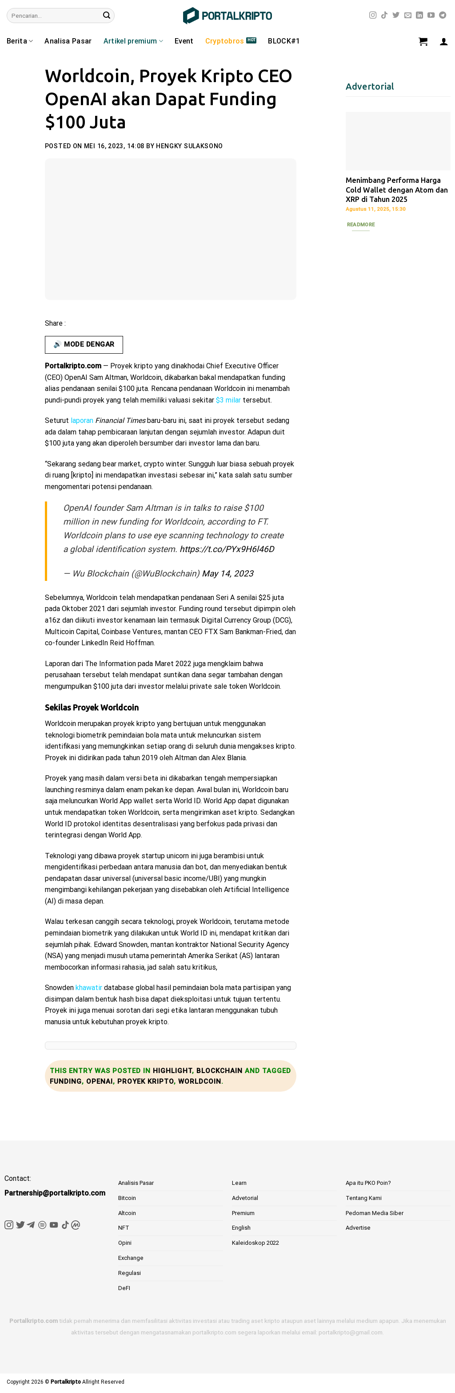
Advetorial (245, 1198)
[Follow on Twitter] (395, 16)
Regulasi (129, 1273)
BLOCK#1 (284, 41)
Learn (239, 1183)
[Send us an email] (407, 16)
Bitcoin (127, 1198)
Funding (66, 1081)
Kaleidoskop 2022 (255, 1242)
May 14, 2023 (227, 573)
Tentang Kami (364, 1198)
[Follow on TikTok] (384, 16)
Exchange (131, 1258)
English (241, 1227)
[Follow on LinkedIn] (419, 16)
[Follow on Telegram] (442, 16)
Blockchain (219, 1071)
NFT (123, 1227)
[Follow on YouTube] (431, 16)
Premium (243, 1213)
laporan (82, 420)
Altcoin (127, 1213)
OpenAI (99, 1081)
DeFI (124, 1288)
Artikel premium (133, 41)
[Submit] (106, 15)
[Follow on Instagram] (372, 16)
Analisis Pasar (136, 1183)
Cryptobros (224, 41)
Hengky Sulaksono (189, 146)
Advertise (358, 1227)
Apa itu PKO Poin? (368, 1183)
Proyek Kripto (145, 1081)
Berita (20, 41)
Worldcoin (199, 1081)
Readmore (361, 224)
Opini (125, 1242)
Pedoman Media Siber (374, 1213)
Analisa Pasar (68, 41)
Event (184, 41)
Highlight (172, 1071)
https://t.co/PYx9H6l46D (227, 549)
